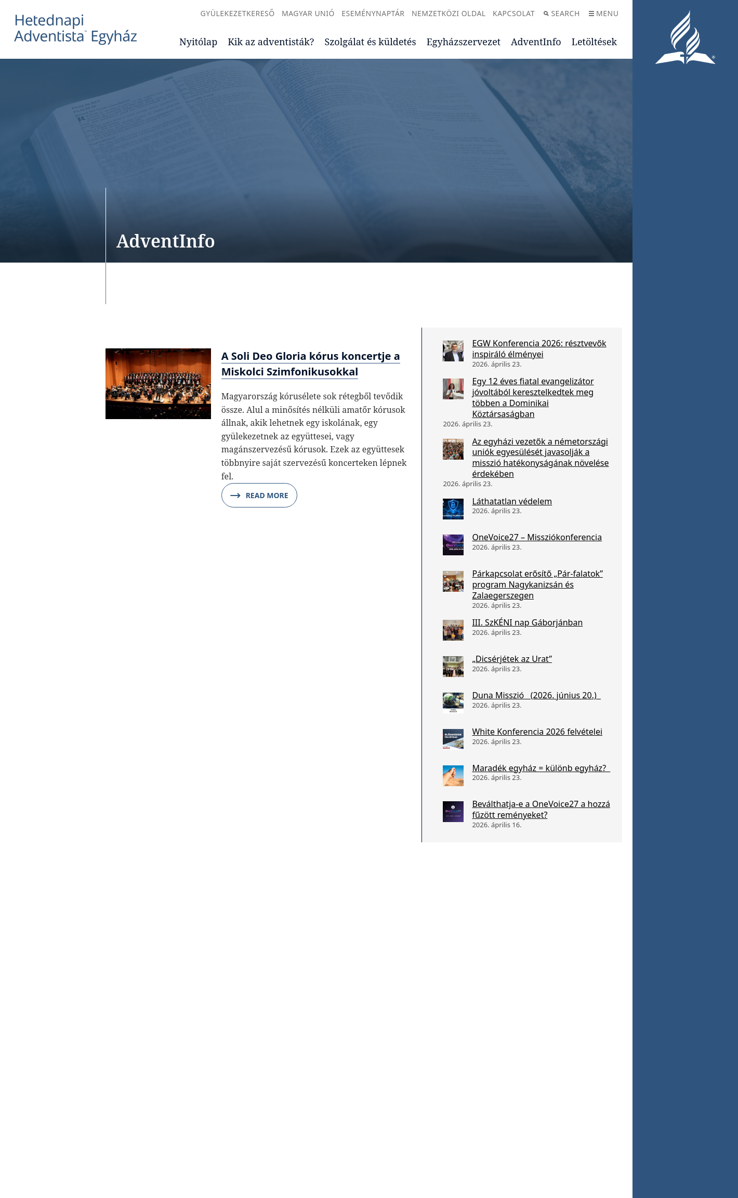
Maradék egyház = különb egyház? (541, 768)
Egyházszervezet (463, 41)
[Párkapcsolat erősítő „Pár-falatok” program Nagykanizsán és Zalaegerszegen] (453, 581)
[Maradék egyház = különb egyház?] (453, 775)
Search (561, 13)
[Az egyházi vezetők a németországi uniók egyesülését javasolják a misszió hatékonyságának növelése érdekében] (453, 449)
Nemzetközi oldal (449, 13)
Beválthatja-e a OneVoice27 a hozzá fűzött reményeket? (541, 809)
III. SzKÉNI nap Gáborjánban (527, 622)
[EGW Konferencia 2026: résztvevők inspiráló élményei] (453, 351)
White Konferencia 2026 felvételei (537, 731)
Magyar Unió (308, 13)
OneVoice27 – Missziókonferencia (537, 537)
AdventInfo (536, 41)
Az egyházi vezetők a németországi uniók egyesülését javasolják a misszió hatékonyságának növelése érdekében (540, 457)
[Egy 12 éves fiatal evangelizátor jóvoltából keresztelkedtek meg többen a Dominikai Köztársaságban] (453, 389)
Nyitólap (198, 41)
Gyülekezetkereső (238, 13)
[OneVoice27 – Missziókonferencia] (453, 545)
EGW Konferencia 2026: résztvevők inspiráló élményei (539, 348)
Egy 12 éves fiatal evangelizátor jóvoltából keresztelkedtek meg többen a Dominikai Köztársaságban (533, 397)
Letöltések (594, 41)
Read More (259, 495)
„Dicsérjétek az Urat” (512, 659)
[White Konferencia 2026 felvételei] (453, 739)
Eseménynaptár (372, 13)
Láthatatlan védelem (512, 501)
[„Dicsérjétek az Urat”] (453, 666)
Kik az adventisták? (271, 41)
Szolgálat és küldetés (370, 41)
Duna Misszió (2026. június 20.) (536, 695)
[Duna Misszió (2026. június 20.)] (453, 703)
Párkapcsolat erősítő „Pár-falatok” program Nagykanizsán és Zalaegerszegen (537, 584)
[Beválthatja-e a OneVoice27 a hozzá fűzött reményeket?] (453, 811)
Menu (603, 13)
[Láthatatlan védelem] (453, 509)
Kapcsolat (514, 13)
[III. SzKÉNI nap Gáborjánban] (453, 630)
